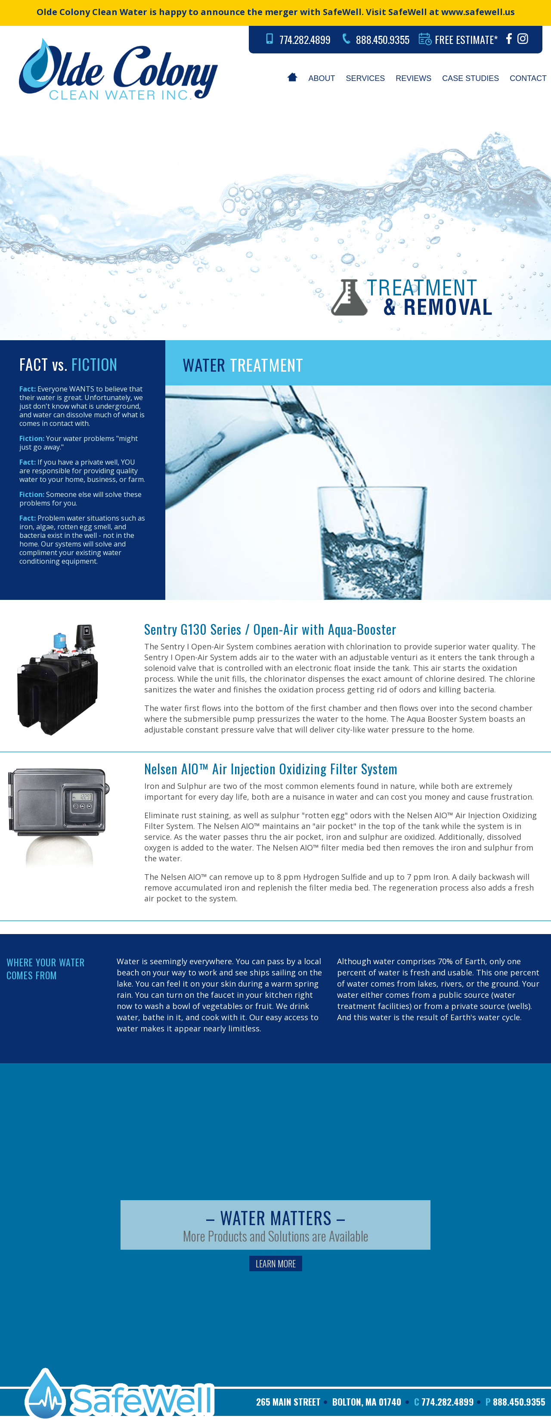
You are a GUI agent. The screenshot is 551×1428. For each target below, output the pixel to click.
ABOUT (322, 78)
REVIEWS (413, 78)
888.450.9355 (382, 39)
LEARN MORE (276, 1263)
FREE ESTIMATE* (466, 39)
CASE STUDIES (470, 78)
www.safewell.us (478, 12)
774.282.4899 (305, 39)
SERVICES (365, 78)
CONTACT (528, 78)
